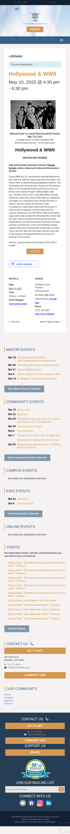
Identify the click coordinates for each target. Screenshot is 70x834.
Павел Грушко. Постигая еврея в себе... (39, 374)
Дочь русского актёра (29, 426)
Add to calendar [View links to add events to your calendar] (24, 264)
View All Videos (17, 628)
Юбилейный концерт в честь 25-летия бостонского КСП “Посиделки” (38, 420)
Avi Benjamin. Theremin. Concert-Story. (37, 378)
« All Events (15, 56)
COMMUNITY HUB (35, 675)
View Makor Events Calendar (24, 388)
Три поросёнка (25, 430)
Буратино (22, 414)
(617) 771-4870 (21, 2)
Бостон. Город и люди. (49, 322)
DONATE (35, 752)
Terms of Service (34, 822)
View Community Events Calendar (27, 457)
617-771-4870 (35, 650)
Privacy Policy (20, 822)
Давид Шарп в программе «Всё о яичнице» (32, 600)
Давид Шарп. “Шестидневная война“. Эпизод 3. (34, 614)
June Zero (15, 322)
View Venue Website (44, 314)
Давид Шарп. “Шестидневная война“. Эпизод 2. (34, 618)
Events (7, 694)
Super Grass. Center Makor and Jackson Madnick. (34, 609)
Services (8, 703)
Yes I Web (45, 819)
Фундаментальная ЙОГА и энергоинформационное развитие (36, 359)
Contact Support (49, 822)
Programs (9, 697)
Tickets (35, 251)
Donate (35, 29)
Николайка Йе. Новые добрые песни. (38, 365)
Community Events (18, 304)
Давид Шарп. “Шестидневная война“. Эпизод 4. (34, 604)
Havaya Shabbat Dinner (29, 369)
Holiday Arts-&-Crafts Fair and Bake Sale (38, 435)
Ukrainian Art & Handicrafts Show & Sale (38, 440)
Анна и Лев (23, 409)
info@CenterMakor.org (18, 667)
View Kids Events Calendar (23, 513)
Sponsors (8, 700)
